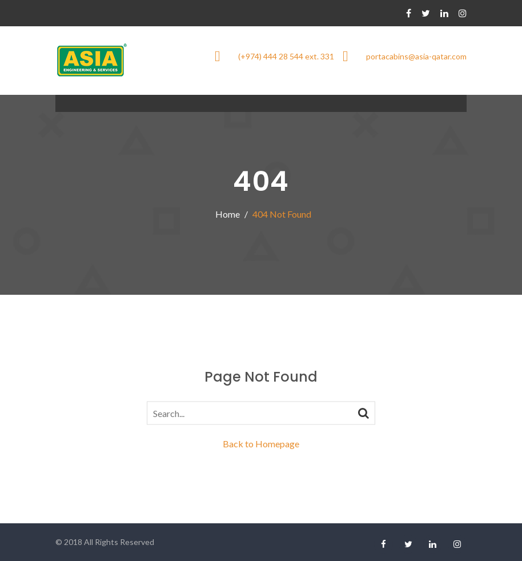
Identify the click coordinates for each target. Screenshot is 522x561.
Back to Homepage (261, 443)
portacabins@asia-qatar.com (416, 56)
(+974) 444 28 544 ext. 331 (286, 56)
